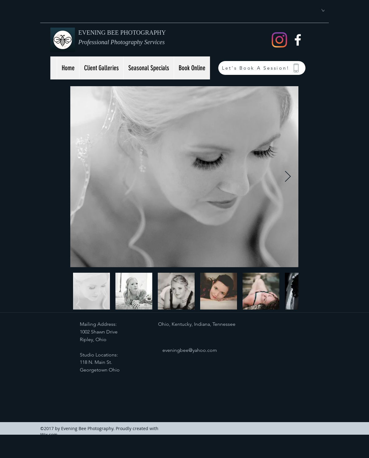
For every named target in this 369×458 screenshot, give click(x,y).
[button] (322, 10)
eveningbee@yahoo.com (189, 350)
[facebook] (297, 40)
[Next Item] (287, 177)
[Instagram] (279, 40)
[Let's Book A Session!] (261, 68)
